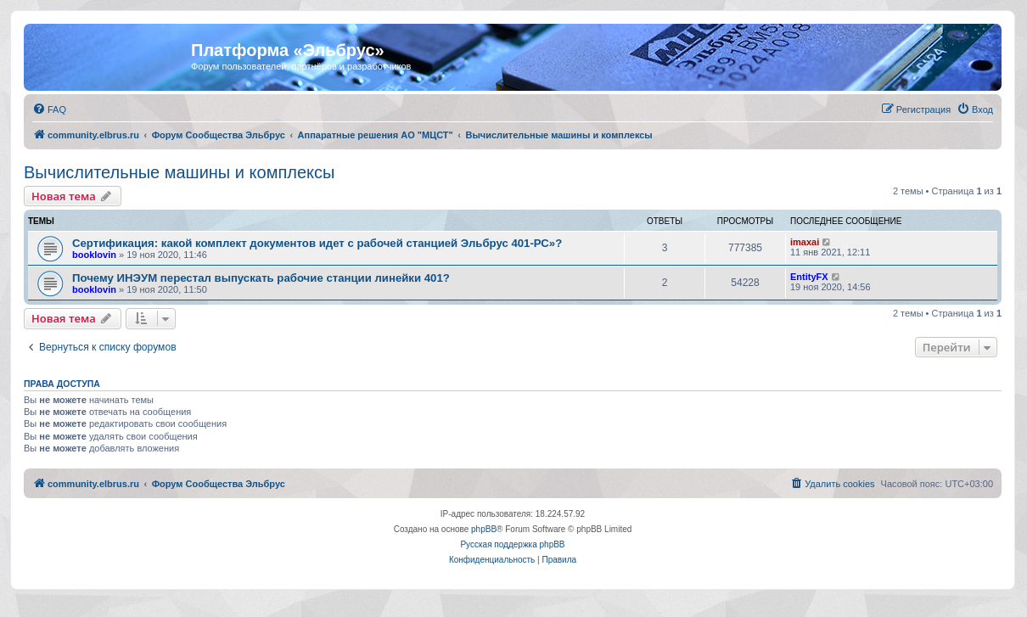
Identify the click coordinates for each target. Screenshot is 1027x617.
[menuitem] (49, 109)
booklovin (94, 255)
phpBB (484, 529)
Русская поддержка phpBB (512, 544)
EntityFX (809, 277)
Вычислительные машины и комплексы (179, 172)
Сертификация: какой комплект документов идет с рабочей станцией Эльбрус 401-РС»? (317, 243)
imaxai (804, 242)
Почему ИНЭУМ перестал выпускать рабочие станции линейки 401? (261, 278)
